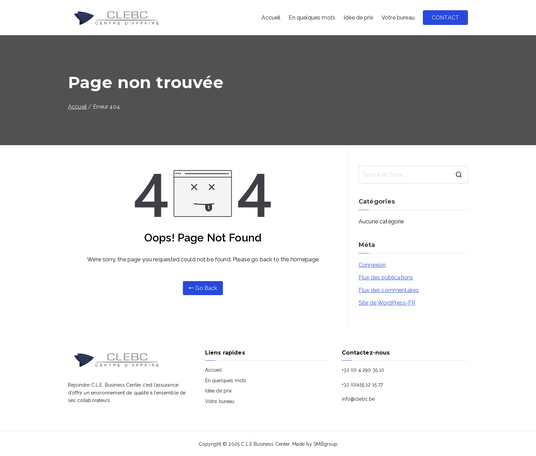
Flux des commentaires (389, 290)
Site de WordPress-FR (387, 303)
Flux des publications (386, 277)
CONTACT (445, 17)
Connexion (372, 265)
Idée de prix (358, 17)
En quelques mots (312, 17)
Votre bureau (398, 17)
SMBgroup (325, 444)
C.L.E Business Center (265, 444)
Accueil (271, 17)
